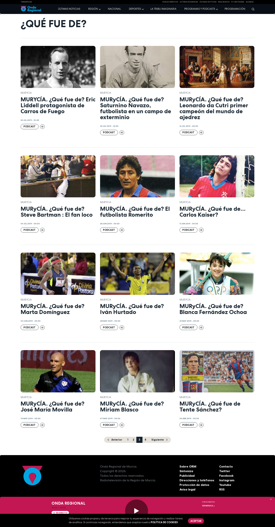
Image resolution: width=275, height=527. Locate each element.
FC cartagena (237, 2)
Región (93, 9)
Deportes (135, 9)
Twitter (224, 471)
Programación (235, 9)
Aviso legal (187, 489)
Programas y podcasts (199, 9)
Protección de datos (194, 485)
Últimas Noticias (208, 2)
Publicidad (187, 475)
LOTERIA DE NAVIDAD (189, 2)
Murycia (26, 92)
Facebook (226, 475)
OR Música (208, 505)
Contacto (226, 466)
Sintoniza (186, 471)
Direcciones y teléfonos (197, 480)
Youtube (225, 485)
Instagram (226, 480)
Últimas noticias (69, 9)
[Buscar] (251, 9)
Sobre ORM (188, 466)
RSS (222, 489)
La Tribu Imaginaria (163, 9)
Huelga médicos (170, 2)
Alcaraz (250, 2)
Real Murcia (224, 2)
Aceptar (195, 520)
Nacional (114, 9)
